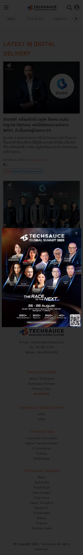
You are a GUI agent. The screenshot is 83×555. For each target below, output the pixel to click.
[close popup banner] (76, 233)
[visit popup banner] (41, 277)
